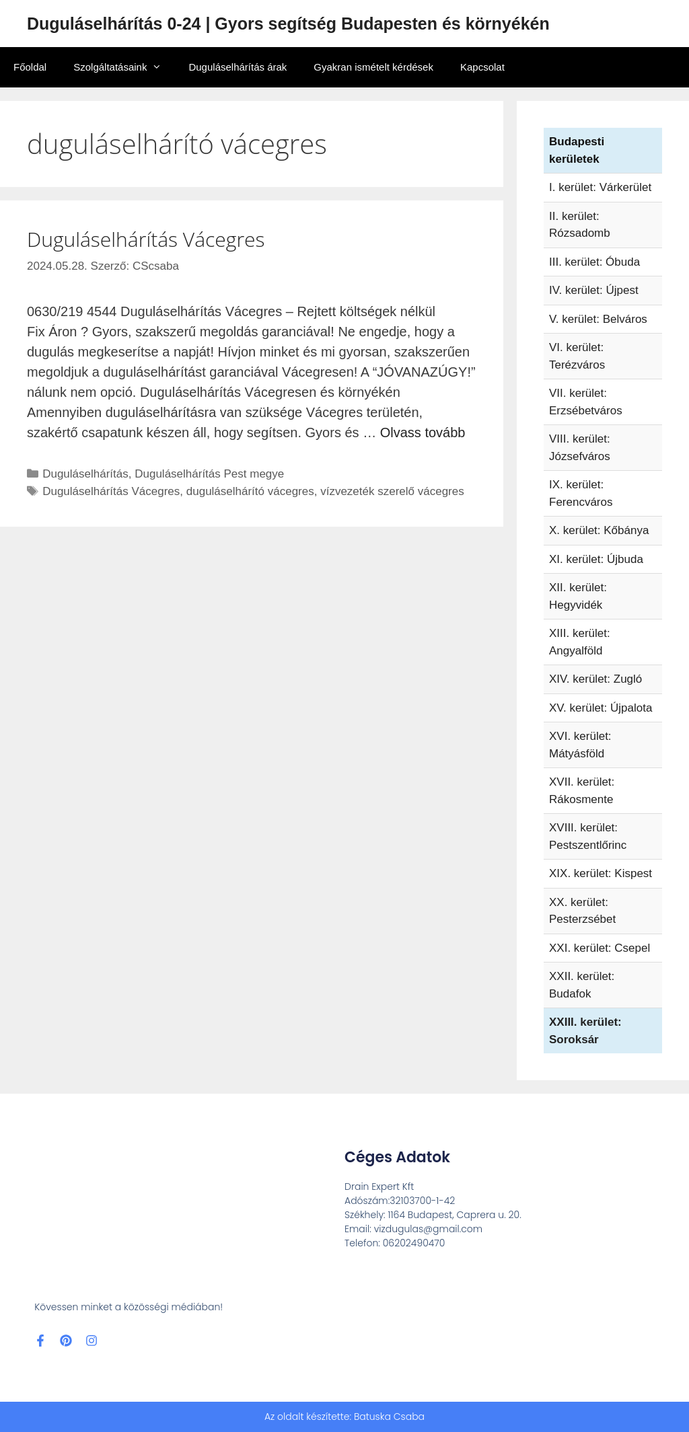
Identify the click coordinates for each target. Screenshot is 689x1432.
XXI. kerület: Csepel (599, 948)
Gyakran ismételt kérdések (373, 67)
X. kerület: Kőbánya (599, 530)
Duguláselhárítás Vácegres (146, 239)
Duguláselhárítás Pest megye (209, 473)
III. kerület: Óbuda (594, 262)
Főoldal (29, 67)
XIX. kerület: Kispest (600, 873)
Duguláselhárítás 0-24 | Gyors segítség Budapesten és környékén (288, 23)
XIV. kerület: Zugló (595, 679)
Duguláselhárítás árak (237, 67)
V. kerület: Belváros (598, 319)
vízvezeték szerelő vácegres (392, 491)
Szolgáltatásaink (124, 67)
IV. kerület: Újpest (594, 290)
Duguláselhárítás (85, 473)
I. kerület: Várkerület (600, 187)
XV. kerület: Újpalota (600, 708)
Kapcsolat (482, 67)
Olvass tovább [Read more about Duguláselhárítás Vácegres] (423, 432)
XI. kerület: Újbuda (596, 559)
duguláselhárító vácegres (250, 491)
